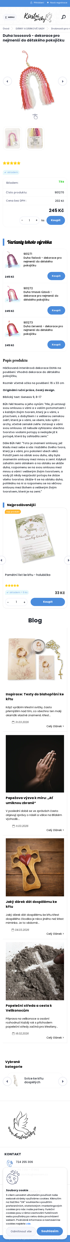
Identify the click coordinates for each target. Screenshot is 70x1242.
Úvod (6, 28)
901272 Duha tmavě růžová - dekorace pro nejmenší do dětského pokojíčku (41, 294)
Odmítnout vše (21, 1231)
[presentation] (7, 81)
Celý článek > (55, 726)
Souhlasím (49, 1231)
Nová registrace (58, 2)
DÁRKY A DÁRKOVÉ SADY (30, 28)
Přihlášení (39, 2)
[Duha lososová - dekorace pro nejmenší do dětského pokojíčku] (35, 81)
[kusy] (29, 220)
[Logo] (38, 17)
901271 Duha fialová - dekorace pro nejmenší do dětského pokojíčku (43, 259)
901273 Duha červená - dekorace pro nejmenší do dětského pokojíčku (43, 328)
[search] (63, 17)
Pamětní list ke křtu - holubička (27, 575)
